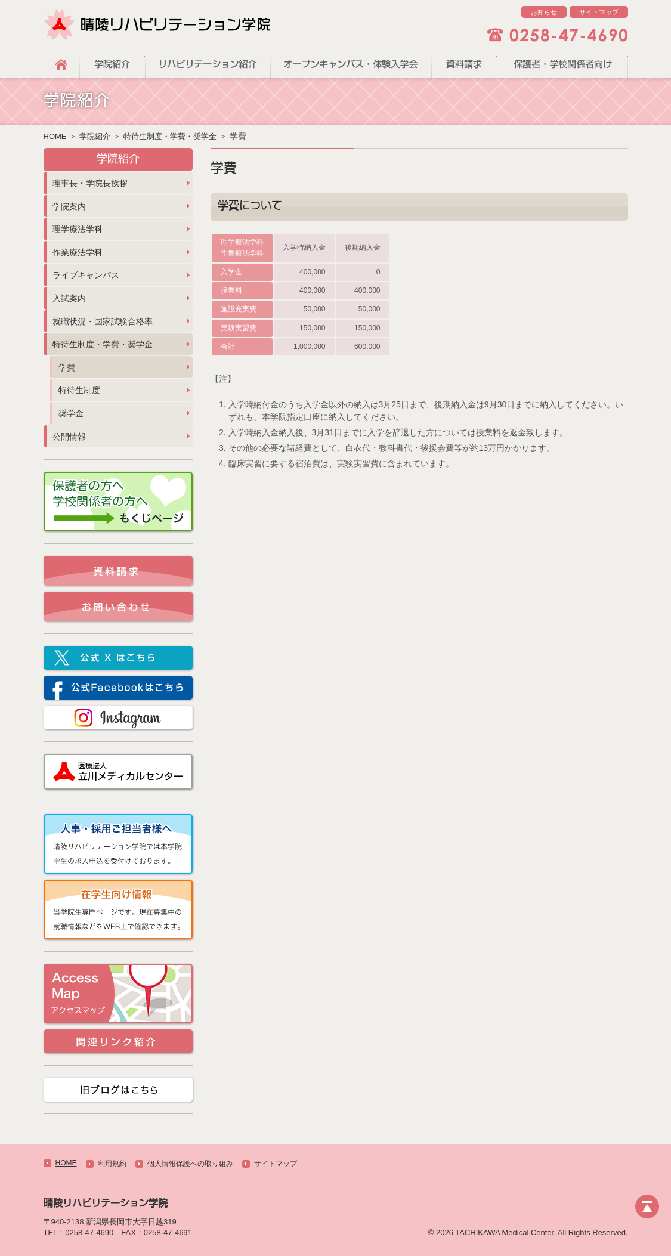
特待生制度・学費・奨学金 (170, 136)
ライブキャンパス (85, 275)
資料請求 (464, 63)
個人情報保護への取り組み (190, 1163)
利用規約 (112, 1163)
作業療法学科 (77, 252)
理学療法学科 (77, 229)
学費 (66, 367)
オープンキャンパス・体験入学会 (350, 63)
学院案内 (69, 206)
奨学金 (71, 413)
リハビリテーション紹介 (207, 63)
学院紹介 (112, 63)
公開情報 (69, 436)
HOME (61, 63)
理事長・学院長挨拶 (90, 183)
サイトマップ (599, 12)
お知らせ (544, 12)
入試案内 (69, 298)
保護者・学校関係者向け (562, 63)
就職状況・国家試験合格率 (102, 321)
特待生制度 (79, 390)
